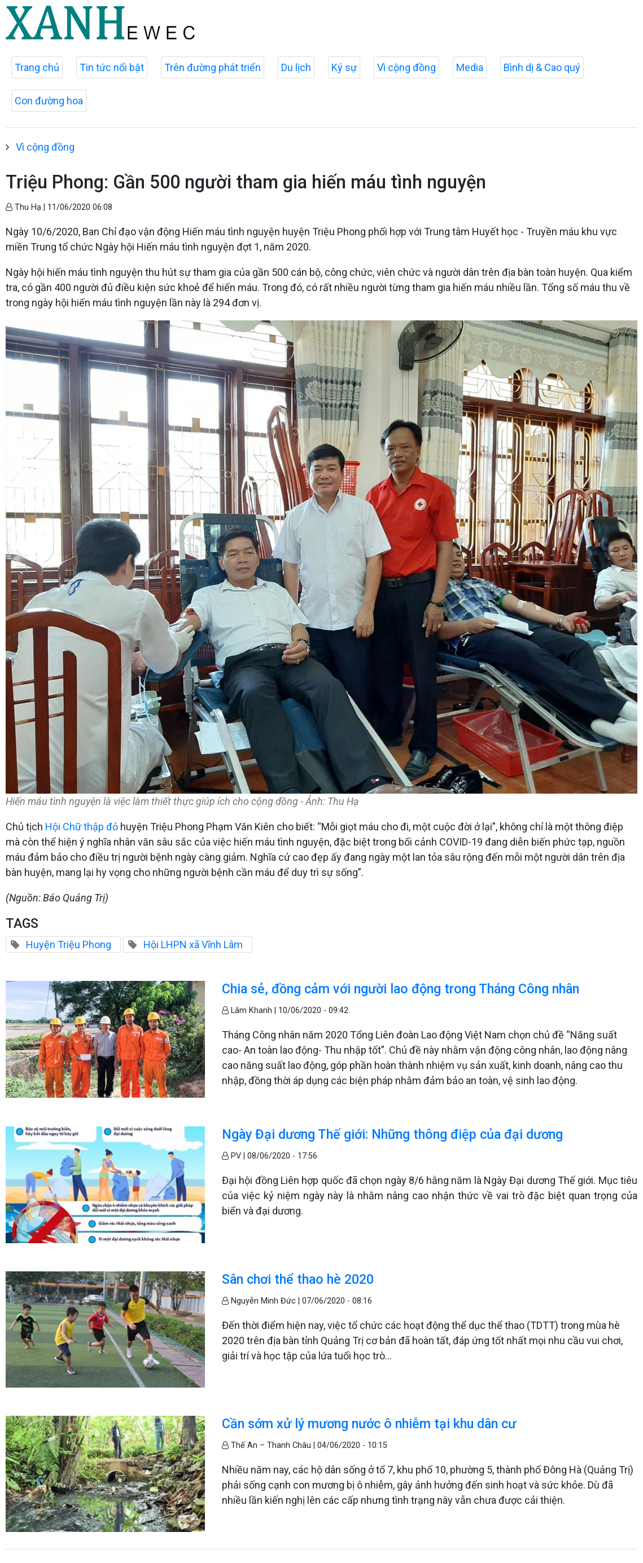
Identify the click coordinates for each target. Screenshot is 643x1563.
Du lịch (296, 67)
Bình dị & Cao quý (542, 67)
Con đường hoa (49, 101)
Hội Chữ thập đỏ (81, 827)
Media (469, 67)
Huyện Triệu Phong (68, 944)
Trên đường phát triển (212, 67)
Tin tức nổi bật (112, 67)
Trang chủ (37, 67)
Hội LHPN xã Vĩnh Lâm (193, 944)
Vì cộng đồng (406, 67)
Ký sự (344, 67)
